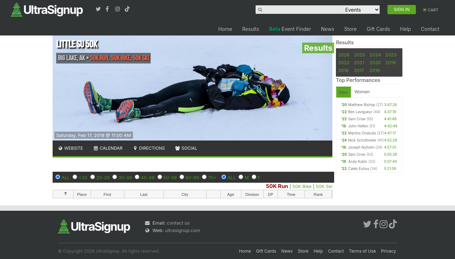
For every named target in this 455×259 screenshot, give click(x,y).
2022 (343, 62)
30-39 (125, 177)
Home (225, 29)
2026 (343, 54)
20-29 (103, 177)
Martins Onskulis (362, 133)
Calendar (108, 148)
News (327, 29)
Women (362, 91)
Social (186, 148)
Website (70, 148)
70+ (212, 177)
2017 (359, 70)
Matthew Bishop (361, 105)
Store (350, 29)
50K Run (277, 186)
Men (343, 92)
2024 (375, 54)
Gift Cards (378, 29)
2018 (343, 70)
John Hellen (358, 126)
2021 (359, 62)
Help (405, 29)
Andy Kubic (357, 161)
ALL (65, 177)
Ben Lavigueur (360, 112)
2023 (391, 54)
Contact (430, 29)
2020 (375, 62)
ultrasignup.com (182, 230)
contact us (178, 223)
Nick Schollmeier (362, 140)
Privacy (388, 251)
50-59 (170, 177)
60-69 (192, 177)
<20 (83, 177)
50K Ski (324, 186)
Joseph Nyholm (361, 147)
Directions (148, 148)
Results (250, 29)
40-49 (148, 177)
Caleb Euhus (358, 168)
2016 (374, 70)
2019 (390, 62)
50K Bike (301, 186)
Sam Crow (356, 119)
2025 (359, 54)
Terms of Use (362, 251)
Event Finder (290, 29)
